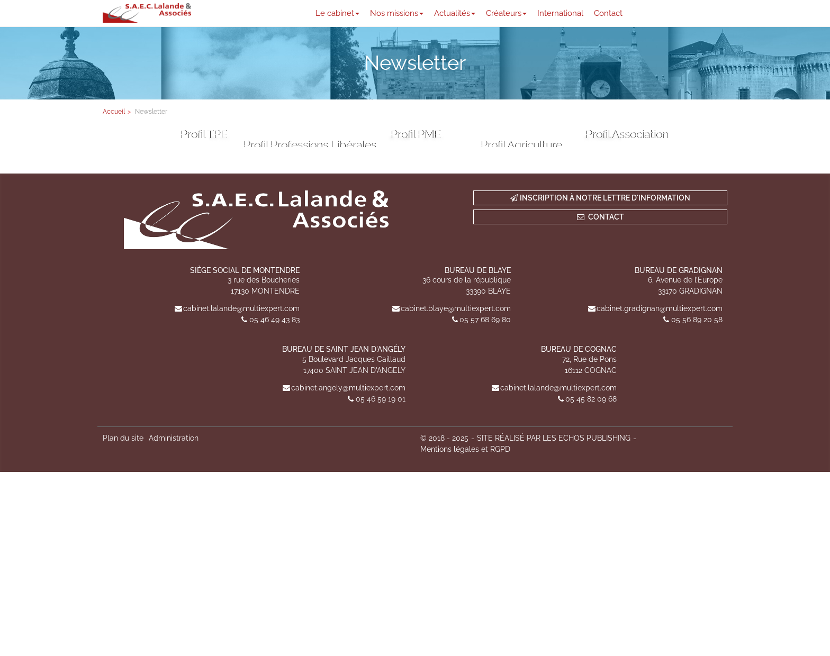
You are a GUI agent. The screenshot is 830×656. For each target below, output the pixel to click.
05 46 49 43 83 (274, 504)
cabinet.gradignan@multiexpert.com (660, 493)
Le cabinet (337, 13)
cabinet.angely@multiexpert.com (348, 572)
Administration (174, 622)
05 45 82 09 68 (591, 583)
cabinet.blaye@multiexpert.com (456, 493)
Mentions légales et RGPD (465, 633)
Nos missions (396, 13)
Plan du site (123, 622)
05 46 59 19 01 (380, 583)
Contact (608, 13)
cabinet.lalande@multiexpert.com (241, 493)
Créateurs (506, 13)
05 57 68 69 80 (485, 504)
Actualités (454, 13)
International (560, 13)
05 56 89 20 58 (697, 504)
